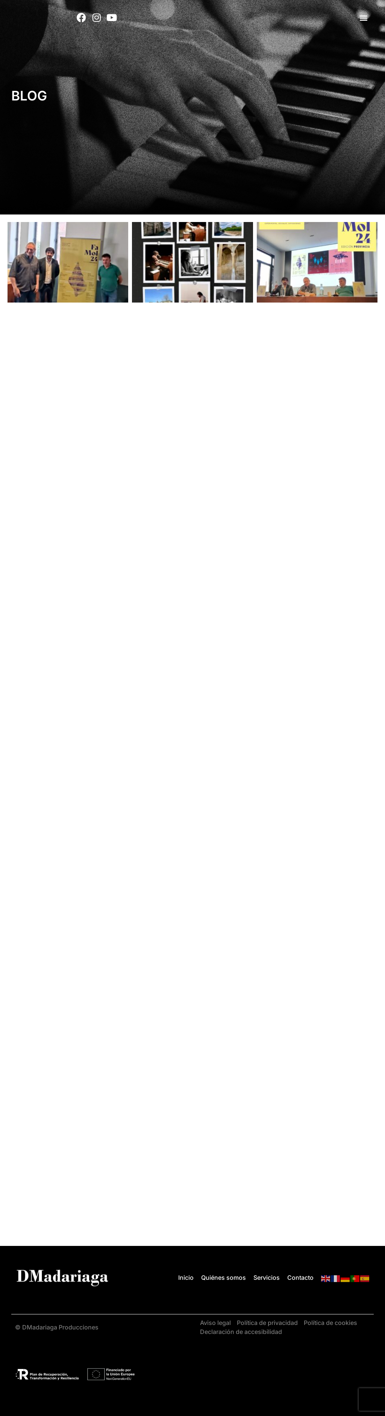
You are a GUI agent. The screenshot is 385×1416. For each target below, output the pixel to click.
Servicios (266, 1277)
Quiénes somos (223, 1277)
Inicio (186, 1277)
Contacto (300, 1277)
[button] (364, 17)
